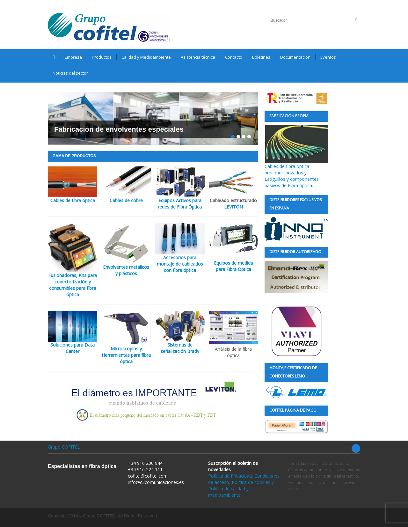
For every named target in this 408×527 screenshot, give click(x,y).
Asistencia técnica (198, 57)
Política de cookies (251, 482)
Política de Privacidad (230, 476)
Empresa (73, 57)
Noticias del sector (70, 73)
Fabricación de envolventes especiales (119, 129)
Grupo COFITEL (64, 447)
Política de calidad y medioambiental (228, 492)
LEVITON (233, 207)
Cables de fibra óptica (72, 200)
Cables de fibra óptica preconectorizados (296, 150)
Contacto (233, 57)
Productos (102, 57)
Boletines (261, 57)
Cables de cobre (126, 200)
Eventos (328, 57)
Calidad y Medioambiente (146, 57)
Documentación (295, 57)
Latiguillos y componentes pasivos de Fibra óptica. (292, 182)
